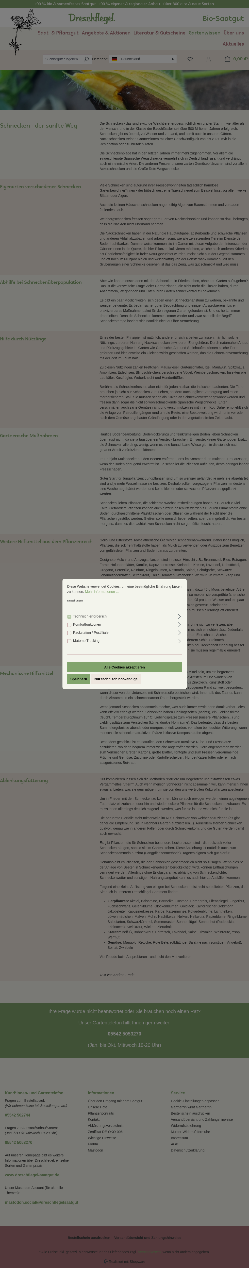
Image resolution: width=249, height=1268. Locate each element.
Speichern (78, 679)
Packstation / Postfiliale (91, 632)
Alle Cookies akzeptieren (124, 667)
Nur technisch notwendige (115, 679)
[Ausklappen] (179, 616)
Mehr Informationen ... (102, 592)
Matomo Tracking (86, 641)
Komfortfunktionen (87, 624)
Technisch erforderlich (90, 616)
